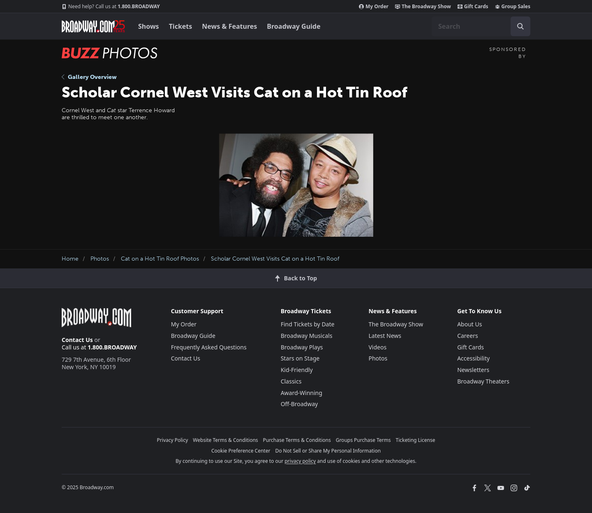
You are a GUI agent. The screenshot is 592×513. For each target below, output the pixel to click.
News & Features (229, 26)
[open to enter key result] (520, 26)
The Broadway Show (423, 6)
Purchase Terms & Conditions (297, 440)
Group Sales (512, 6)
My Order (373, 6)
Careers (467, 336)
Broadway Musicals (307, 336)
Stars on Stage (300, 358)
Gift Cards (473, 6)
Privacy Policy (172, 440)
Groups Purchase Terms (363, 440)
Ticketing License (415, 440)
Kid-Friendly (297, 370)
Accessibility (473, 358)
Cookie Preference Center (241, 450)
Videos (377, 347)
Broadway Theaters (483, 381)
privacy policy (300, 461)
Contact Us (77, 340)
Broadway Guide (293, 26)
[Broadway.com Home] (93, 26)
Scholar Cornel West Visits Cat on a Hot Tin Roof (275, 258)
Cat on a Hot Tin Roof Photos (160, 258)
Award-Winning (301, 393)
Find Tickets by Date (308, 324)
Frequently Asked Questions (209, 347)
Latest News (384, 336)
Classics (291, 381)
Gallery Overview (89, 77)
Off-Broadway (299, 404)
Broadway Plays (302, 347)
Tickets (180, 26)
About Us (469, 324)
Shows (148, 26)
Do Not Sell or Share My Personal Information (328, 450)
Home (70, 258)
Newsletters (473, 370)
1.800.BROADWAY (111, 6)
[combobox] (481, 26)
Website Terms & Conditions (225, 440)
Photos (99, 258)
